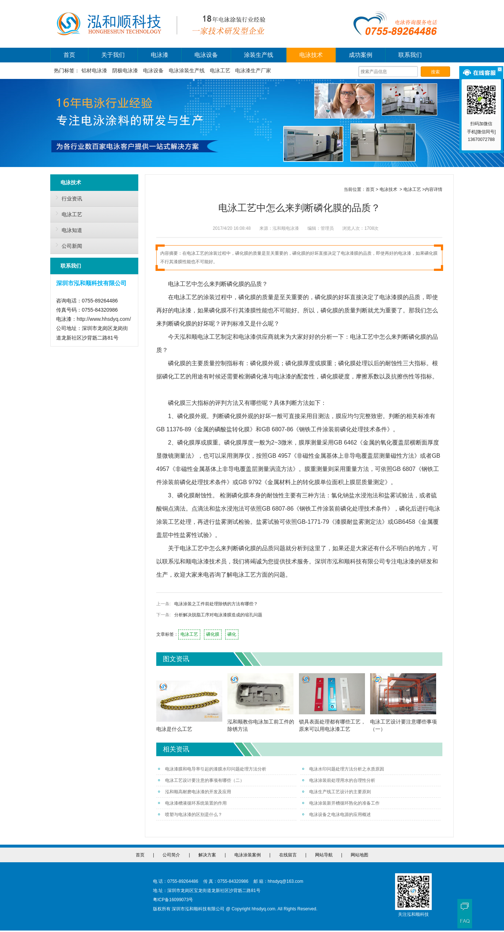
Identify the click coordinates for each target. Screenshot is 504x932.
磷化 (231, 634)
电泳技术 (311, 55)
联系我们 (410, 55)
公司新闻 (67, 244)
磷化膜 (212, 634)
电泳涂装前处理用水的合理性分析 (338, 780)
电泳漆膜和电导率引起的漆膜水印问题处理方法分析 (212, 769)
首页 (69, 55)
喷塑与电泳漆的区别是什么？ (190, 814)
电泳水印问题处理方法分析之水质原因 (343, 769)
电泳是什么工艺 (174, 729)
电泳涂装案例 (247, 854)
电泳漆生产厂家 (253, 70)
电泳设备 (206, 55)
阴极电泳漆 (125, 70)
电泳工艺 (220, 70)
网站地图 (359, 854)
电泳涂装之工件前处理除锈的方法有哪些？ (216, 603)
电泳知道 (67, 229)
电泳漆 (159, 55)
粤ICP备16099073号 (173, 899)
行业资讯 (67, 197)
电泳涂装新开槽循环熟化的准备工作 (341, 803)
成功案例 (360, 55)
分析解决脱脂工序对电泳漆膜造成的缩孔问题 (218, 614)
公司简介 (171, 854)
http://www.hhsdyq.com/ (104, 319)
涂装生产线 (258, 55)
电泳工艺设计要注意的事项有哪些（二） (201, 780)
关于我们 (113, 55)
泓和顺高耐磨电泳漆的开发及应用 (194, 791)
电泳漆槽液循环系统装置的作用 (192, 803)
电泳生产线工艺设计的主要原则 (336, 791)
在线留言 (288, 854)
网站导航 (324, 854)
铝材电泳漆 (94, 70)
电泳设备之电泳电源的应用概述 (336, 814)
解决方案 (207, 854)
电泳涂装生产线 (187, 70)
